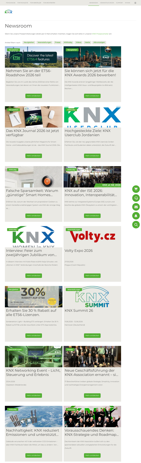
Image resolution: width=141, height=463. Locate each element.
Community (45, 405)
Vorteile (9, 388)
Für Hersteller (35, 3)
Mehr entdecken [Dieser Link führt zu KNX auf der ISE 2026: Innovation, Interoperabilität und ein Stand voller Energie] (114, 157)
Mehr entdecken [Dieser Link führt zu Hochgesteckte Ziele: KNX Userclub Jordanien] (26, 157)
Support (119, 3)
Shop (43, 432)
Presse (57, 42)
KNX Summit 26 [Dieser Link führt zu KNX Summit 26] (20, 250)
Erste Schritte (13, 398)
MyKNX (127, 3)
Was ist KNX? (45, 388)
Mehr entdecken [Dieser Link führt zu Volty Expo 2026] (70, 217)
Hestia (87, 42)
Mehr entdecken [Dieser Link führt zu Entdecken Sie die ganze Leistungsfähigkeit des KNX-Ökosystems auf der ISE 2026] (114, 336)
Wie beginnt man (78, 394)
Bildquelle (47, 460)
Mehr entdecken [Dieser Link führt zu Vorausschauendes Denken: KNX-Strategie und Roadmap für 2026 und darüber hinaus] (70, 336)
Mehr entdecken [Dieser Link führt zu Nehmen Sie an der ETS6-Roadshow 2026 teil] (26, 97)
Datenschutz (37, 460)
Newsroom (93, 3)
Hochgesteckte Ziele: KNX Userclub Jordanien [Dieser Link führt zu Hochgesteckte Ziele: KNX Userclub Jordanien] (24, 133)
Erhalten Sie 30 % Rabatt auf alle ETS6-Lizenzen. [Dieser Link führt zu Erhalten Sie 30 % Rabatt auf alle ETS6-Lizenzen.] (112, 193)
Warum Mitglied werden (82, 388)
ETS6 (42, 401)
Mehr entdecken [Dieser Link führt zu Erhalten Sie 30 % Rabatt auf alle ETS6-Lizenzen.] (114, 217)
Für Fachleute (22, 3)
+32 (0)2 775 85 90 (18, 449)
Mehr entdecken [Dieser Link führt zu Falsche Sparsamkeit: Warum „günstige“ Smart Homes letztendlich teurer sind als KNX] (70, 157)
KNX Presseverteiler (100, 34)
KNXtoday (68, 42)
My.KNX (44, 428)
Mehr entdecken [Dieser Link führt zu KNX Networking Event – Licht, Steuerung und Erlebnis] (70, 276)
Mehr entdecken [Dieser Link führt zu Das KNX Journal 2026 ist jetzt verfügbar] (114, 97)
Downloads (45, 440)
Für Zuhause (10, 3)
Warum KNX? (109, 388)
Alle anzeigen (99, 42)
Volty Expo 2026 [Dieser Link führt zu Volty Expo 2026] (64, 191)
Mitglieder (75, 391)
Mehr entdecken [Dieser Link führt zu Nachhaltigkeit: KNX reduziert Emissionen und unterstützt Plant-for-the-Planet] (26, 336)
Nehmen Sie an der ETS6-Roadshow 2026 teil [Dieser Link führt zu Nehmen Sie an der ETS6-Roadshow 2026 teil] (25, 73)
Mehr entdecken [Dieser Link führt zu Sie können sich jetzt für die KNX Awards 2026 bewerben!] (70, 97)
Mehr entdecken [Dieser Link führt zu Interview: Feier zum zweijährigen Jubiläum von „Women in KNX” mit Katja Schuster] (26, 217)
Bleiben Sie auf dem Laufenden (108, 362)
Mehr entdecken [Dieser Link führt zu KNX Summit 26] (26, 276)
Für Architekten (49, 3)
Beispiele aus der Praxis (16, 394)
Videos (78, 42)
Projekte (44, 409)
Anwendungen (11, 391)
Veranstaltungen (107, 3)
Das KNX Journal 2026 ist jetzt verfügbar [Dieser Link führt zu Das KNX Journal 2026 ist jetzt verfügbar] (113, 73)
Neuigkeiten (29, 42)
